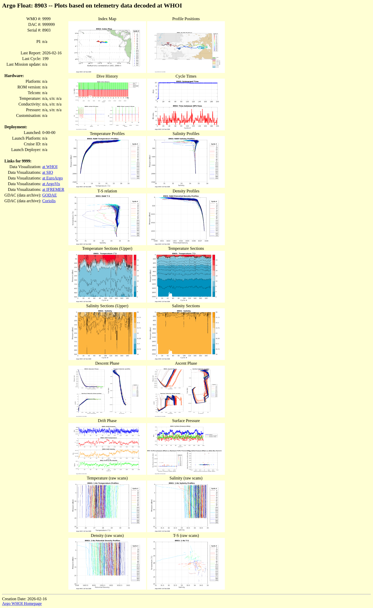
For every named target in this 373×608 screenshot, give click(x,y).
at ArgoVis (51, 184)
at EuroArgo (52, 178)
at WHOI (50, 166)
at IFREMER (53, 189)
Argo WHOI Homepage (22, 603)
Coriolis (49, 201)
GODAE (49, 195)
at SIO (47, 172)
